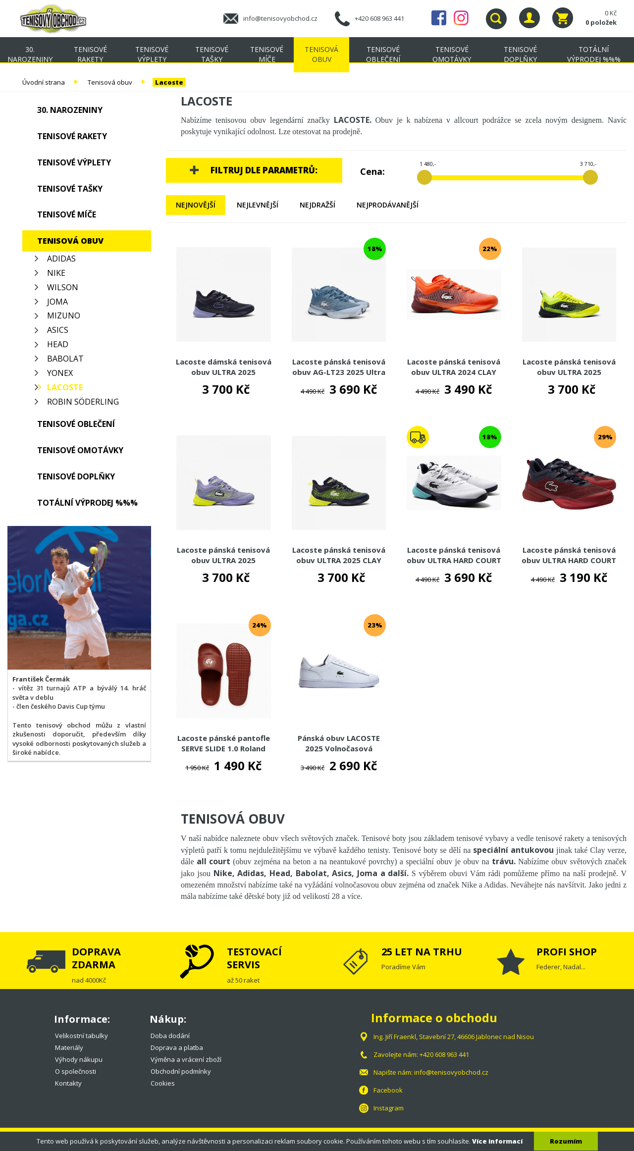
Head (57, 344)
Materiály (69, 1047)
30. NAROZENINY (30, 54)
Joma (57, 301)
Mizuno (63, 315)
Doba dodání (170, 1035)
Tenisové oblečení (383, 54)
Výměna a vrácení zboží (186, 1059)
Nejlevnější (257, 204)
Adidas (61, 258)
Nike (56, 272)
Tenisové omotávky (451, 54)
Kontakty (68, 1083)
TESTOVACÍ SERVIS (254, 958)
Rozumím (566, 1141)
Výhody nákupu (79, 1059)
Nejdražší (317, 204)
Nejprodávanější (388, 204)
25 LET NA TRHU (421, 951)
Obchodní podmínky (181, 1071)
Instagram (461, 17)
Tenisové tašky (211, 54)
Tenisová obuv (321, 54)
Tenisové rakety (90, 54)
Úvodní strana (43, 82)
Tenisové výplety (151, 54)
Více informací (497, 1141)
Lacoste (169, 82)
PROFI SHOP (566, 951)
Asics (57, 329)
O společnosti (75, 1071)
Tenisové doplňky (520, 54)
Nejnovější (195, 204)
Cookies (163, 1083)
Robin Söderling (83, 401)
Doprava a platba (177, 1047)
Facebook (438, 17)
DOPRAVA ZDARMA (96, 958)
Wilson (62, 287)
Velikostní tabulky (81, 1035)
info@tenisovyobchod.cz (280, 18)
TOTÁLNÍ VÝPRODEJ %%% (594, 54)
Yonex (60, 372)
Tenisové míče (266, 54)
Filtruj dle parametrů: (264, 170)
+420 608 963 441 (379, 18)
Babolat (65, 358)
